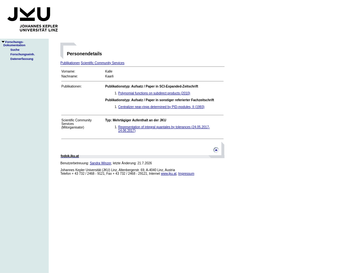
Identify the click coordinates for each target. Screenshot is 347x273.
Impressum (186, 173)
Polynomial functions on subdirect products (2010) (154, 93)
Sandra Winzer (100, 163)
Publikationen (70, 63)
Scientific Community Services (102, 63)
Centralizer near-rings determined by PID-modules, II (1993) (161, 107)
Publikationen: (71, 86)
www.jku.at (169, 173)
